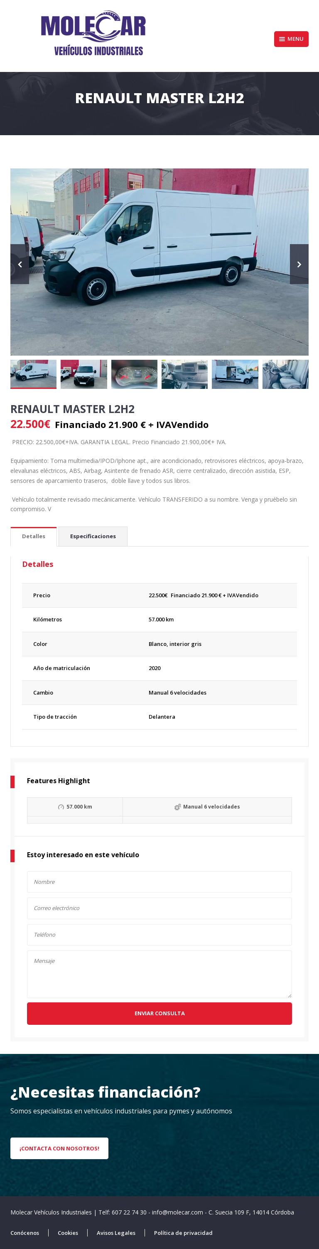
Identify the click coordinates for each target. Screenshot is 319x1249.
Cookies (68, 1233)
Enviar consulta (160, 1013)
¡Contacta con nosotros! (59, 1148)
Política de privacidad (183, 1233)
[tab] (33, 537)
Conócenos (24, 1233)
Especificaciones (93, 536)
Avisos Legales (116, 1233)
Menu (291, 38)
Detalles (33, 536)
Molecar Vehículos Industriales (51, 1212)
